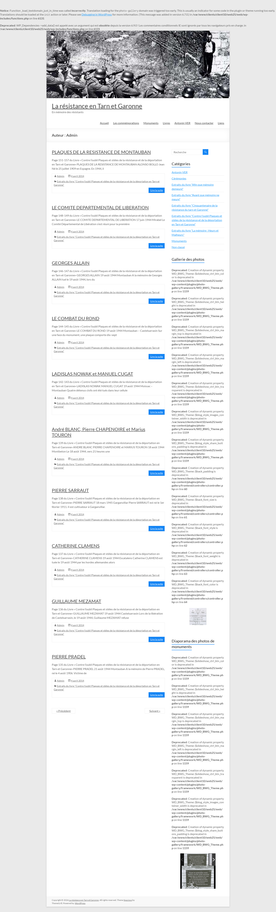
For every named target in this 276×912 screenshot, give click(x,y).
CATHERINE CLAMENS (76, 546)
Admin (60, 176)
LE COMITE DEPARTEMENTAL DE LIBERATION (100, 207)
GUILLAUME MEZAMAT (76, 601)
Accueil (104, 123)
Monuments (150, 123)
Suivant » (154, 711)
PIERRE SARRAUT (70, 490)
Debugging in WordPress (97, 14)
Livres (166, 123)
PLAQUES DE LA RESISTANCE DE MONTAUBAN (101, 152)
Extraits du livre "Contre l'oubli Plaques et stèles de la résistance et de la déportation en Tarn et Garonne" (197, 220)
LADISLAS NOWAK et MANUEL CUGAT (92, 374)
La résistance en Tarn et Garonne (97, 106)
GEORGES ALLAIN (71, 263)
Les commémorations (126, 123)
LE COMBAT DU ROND (75, 318)
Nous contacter (204, 123)
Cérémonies (179, 178)
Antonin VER (182, 123)
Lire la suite (156, 190)
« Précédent (63, 711)
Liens (221, 123)
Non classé (178, 247)
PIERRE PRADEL (69, 656)
